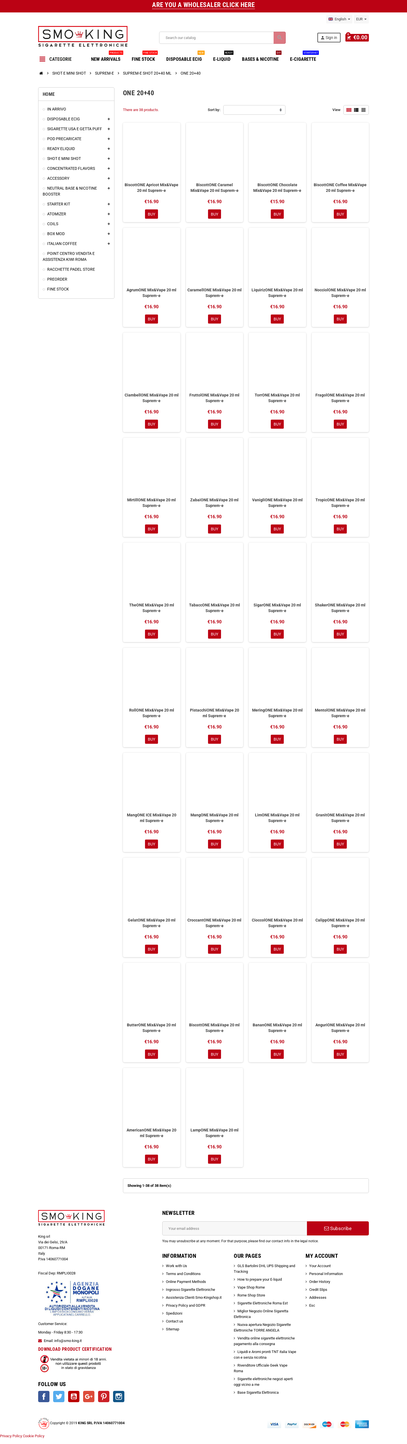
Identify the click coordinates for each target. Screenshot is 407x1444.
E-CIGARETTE (304, 57)
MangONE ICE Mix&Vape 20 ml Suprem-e (151, 821)
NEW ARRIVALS (107, 57)
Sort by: (214, 110)
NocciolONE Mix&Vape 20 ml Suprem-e (340, 293)
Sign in (330, 37)
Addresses (317, 1303)
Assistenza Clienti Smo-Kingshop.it (194, 1303)
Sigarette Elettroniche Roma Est (262, 1308)
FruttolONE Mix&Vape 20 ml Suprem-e (214, 399)
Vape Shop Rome (251, 1293)
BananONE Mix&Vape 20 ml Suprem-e (277, 1032)
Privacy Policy (11, 1441)
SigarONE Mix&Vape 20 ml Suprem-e (277, 610)
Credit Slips (318, 1295)
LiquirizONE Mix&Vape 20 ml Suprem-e (277, 293)
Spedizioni (174, 1319)
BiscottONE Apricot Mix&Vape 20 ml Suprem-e (151, 188)
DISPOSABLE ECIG (185, 57)
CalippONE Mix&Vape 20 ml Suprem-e (340, 927)
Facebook (43, 1402)
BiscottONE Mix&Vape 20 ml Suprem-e (214, 1032)
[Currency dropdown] (361, 19)
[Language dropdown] (339, 19)
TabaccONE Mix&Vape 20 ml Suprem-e (214, 610)
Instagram (118, 1402)
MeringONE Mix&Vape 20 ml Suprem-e (277, 715)
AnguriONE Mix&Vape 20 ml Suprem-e (340, 1032)
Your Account (320, 1271)
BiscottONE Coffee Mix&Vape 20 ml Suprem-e (340, 188)
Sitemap (172, 1334)
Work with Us (176, 1271)
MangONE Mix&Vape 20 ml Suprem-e (214, 821)
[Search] (223, 38)
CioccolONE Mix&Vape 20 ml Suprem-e (277, 927)
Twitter (58, 1402)
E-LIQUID (223, 57)
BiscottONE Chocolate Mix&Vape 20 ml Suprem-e (277, 188)
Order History (319, 1287)
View (336, 110)
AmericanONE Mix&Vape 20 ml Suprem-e (151, 1138)
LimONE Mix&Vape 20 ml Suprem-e (277, 821)
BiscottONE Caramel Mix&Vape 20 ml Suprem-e (214, 188)
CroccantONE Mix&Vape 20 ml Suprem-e (214, 927)
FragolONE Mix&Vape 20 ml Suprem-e (340, 399)
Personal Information (326, 1279)
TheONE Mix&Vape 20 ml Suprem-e (151, 610)
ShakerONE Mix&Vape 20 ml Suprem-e (340, 610)
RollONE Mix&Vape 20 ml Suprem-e (151, 715)
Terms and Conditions (183, 1279)
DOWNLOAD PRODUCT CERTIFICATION (75, 1354)
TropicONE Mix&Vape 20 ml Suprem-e (340, 504)
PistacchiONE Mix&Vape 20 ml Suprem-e (214, 715)
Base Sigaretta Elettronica (258, 1398)
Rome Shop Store (251, 1300)
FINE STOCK (145, 57)
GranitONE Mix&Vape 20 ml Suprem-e (340, 821)
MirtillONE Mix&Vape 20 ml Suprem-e (151, 504)
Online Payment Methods (186, 1287)
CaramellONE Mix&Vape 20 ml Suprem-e (214, 293)
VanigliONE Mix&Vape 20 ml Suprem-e (277, 504)
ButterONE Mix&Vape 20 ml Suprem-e (151, 1032)
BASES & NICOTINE (262, 57)
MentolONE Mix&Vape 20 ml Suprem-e (340, 715)
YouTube (73, 1402)
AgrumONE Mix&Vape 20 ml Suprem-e (151, 293)
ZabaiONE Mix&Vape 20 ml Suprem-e (214, 504)
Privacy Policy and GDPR (185, 1311)
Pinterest (103, 1402)
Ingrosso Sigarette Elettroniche (190, 1295)
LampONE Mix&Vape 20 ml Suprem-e (214, 1138)
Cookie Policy (33, 1441)
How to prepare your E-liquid (259, 1285)
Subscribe (338, 1234)
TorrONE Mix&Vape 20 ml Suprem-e (277, 399)
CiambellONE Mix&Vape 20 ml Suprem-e (152, 399)
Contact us (174, 1326)
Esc (312, 1311)
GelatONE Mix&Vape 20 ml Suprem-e (152, 927)
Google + (88, 1402)
